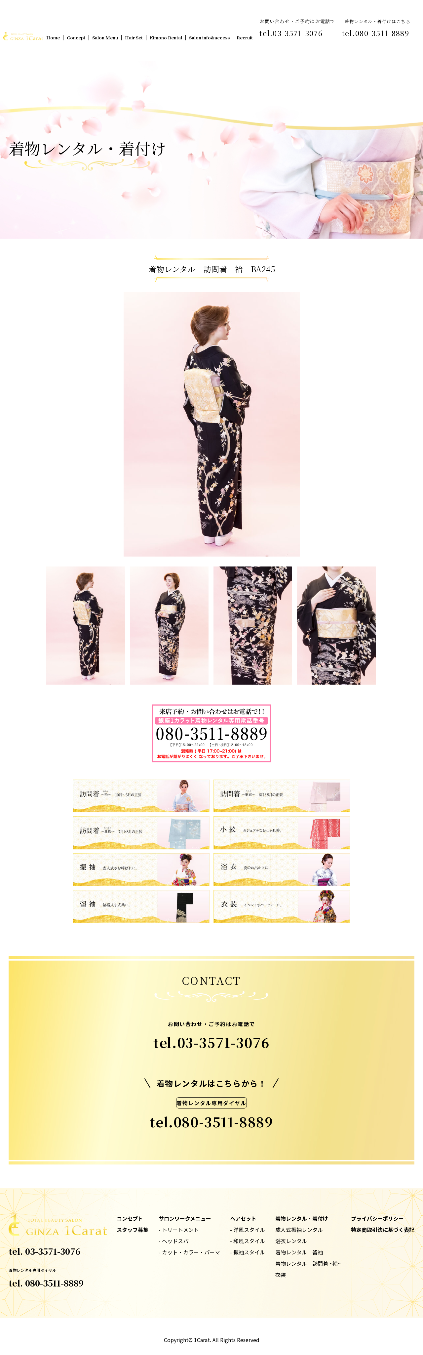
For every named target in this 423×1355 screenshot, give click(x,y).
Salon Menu (105, 37)
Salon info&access (209, 37)
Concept (76, 37)
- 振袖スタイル (247, 1252)
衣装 (280, 1275)
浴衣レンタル (291, 1241)
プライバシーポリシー (377, 1218)
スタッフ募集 (132, 1230)
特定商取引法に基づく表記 (382, 1230)
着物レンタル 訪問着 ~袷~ (308, 1263)
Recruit (245, 37)
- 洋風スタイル (247, 1230)
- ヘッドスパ (173, 1241)
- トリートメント (179, 1230)
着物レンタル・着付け (301, 1218)
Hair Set (134, 37)
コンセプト (130, 1218)
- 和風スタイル (247, 1241)
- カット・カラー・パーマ (189, 1252)
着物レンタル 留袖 (299, 1252)
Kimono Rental (166, 37)
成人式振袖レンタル (299, 1230)
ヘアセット (243, 1218)
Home (53, 37)
